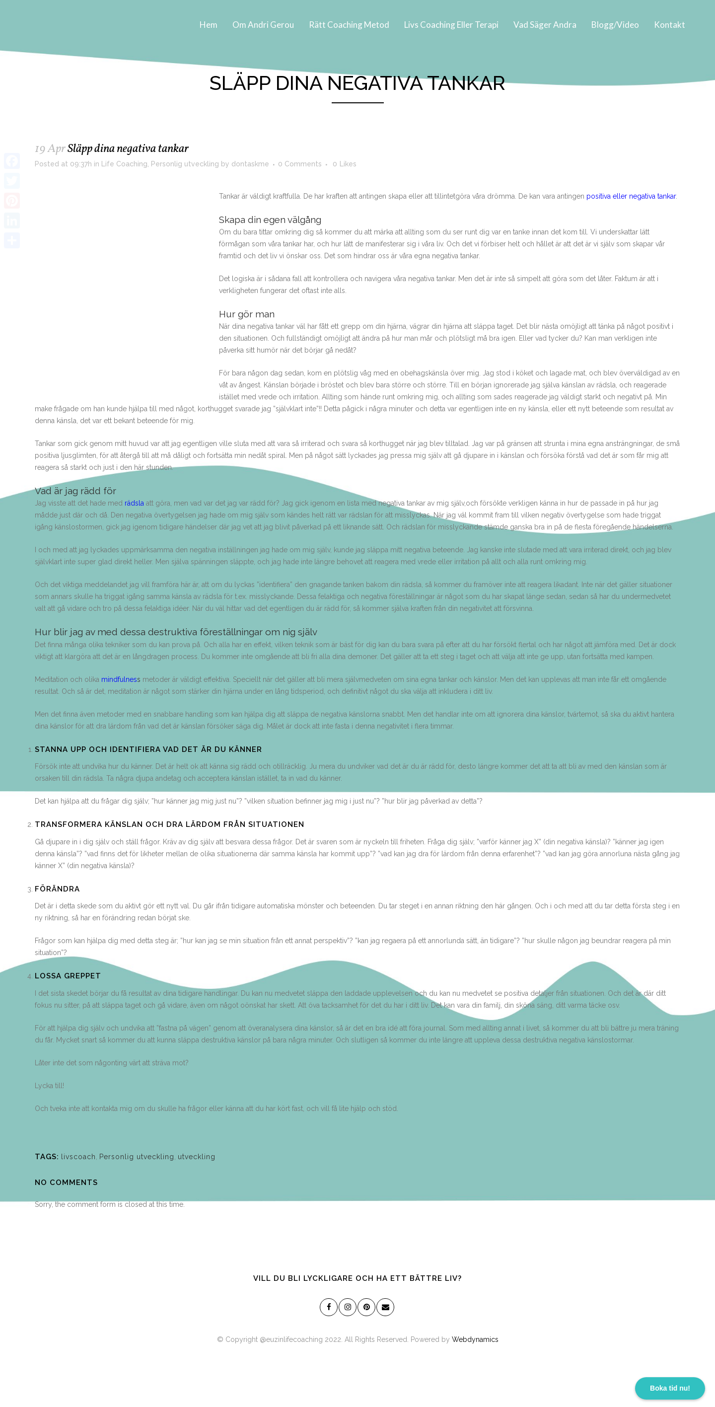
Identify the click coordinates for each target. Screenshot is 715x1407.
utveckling (196, 1157)
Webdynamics (475, 1339)
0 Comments (300, 164)
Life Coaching (124, 164)
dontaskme (250, 164)
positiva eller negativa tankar (631, 196)
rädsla (134, 503)
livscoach (78, 1157)
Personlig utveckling (185, 164)
